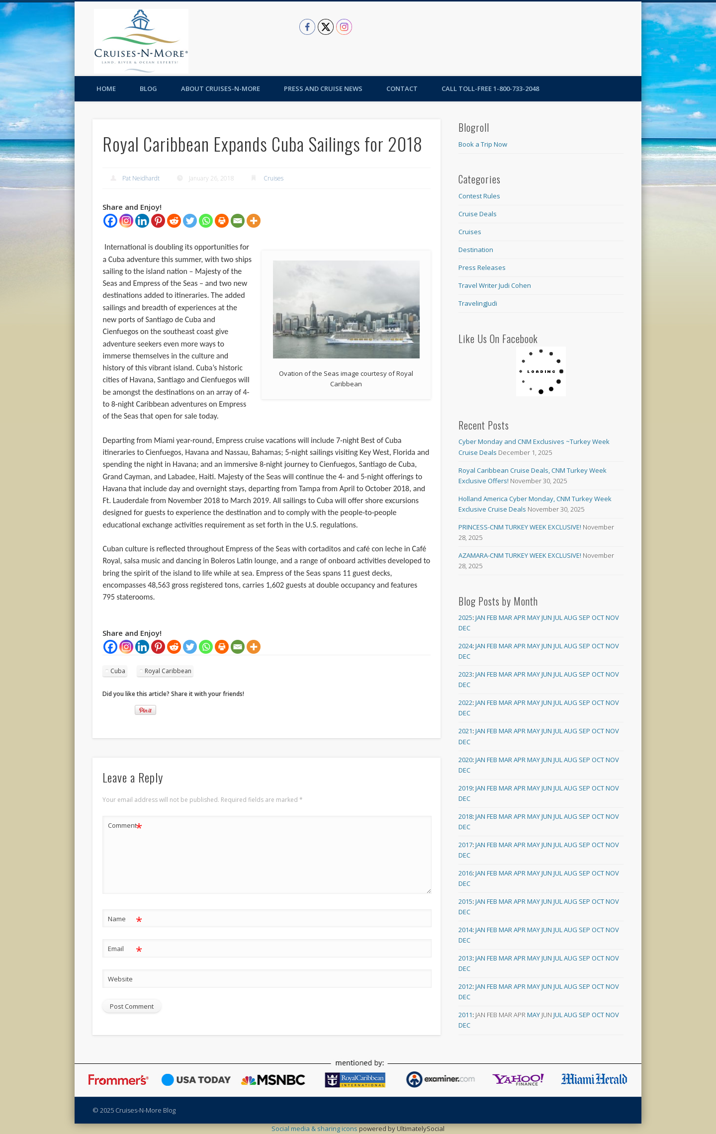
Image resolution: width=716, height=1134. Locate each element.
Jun (546, 617)
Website (120, 978)
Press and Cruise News (323, 88)
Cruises (273, 178)
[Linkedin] (142, 221)
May (533, 617)
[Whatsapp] (206, 221)
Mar (505, 617)
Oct (598, 617)
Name (125, 919)
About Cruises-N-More (220, 88)
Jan (480, 617)
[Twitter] (190, 221)
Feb (492, 617)
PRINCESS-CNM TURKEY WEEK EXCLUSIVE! (519, 527)
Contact (402, 88)
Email (125, 949)
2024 (465, 645)
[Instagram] (126, 221)
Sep (584, 617)
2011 (465, 1014)
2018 (465, 816)
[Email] (238, 221)
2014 (465, 929)
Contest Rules (479, 195)
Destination (475, 249)
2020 (465, 759)
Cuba (117, 671)
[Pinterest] (158, 221)
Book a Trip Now (482, 144)
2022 (465, 702)
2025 (465, 617)
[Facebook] (110, 221)
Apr (520, 617)
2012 (465, 986)
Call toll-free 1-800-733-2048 (490, 88)
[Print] (222, 221)
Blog (148, 88)
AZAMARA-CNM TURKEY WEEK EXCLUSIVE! (519, 555)
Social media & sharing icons (315, 1128)
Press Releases (482, 267)
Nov (612, 617)
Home (106, 88)
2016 (465, 873)
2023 (465, 674)
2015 (465, 901)
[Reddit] (174, 221)
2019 (465, 788)
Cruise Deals (477, 213)
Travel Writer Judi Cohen (494, 285)
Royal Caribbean (168, 671)
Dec (464, 627)
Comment (125, 825)
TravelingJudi (477, 303)
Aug (570, 617)
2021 (465, 730)
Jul (557, 617)
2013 (465, 958)
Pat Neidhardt (141, 178)
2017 (465, 844)
